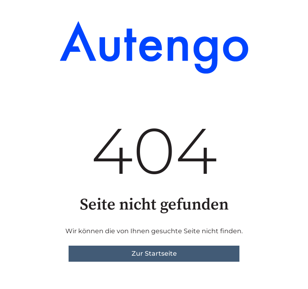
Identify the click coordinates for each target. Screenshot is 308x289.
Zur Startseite (154, 253)
